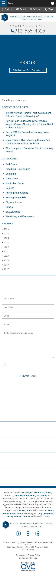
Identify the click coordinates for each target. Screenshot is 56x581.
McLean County (22, 516)
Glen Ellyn (20, 495)
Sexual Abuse (13, 211)
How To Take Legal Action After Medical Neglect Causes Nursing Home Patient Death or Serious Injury (29, 124)
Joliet (48, 492)
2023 (5, 242)
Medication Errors (15, 183)
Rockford (30, 495)
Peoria (44, 495)
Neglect (10, 188)
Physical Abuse (14, 202)
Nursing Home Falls (16, 197)
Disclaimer (43, 365)
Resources (20, 555)
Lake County (16, 513)
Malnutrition (12, 178)
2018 (5, 264)
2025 (5, 233)
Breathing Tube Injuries (18, 169)
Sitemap (33, 558)
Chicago (27, 492)
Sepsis (9, 207)
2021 (5, 251)
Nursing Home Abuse (17, 192)
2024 (5, 238)
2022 (5, 246)
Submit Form (27, 376)
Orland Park (39, 492)
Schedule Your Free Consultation (28, 70)
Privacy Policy (28, 368)
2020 (5, 255)
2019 (5, 260)
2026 (5, 229)
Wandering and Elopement (20, 216)
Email (21, 9)
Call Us (7, 9)
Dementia (11, 174)
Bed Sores (11, 164)
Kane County (25, 510)
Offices (35, 9)
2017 (5, 269)
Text (50, 9)
